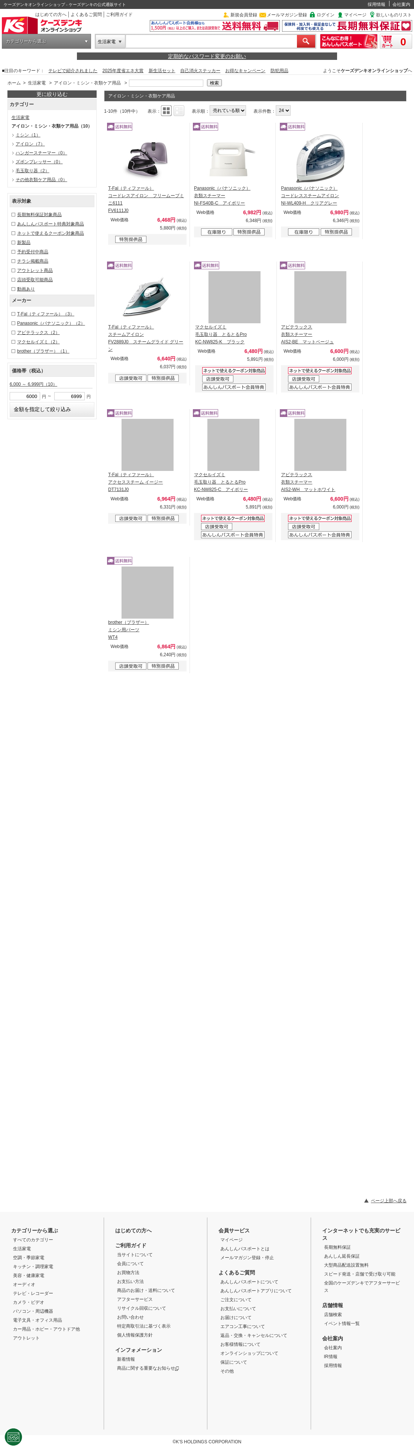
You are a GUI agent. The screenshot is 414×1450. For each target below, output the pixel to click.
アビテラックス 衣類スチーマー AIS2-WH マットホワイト (308, 482)
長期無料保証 (337, 1247)
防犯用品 (279, 70)
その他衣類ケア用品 (41, 179)
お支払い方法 (130, 1281)
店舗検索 (333, 1314)
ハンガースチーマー (41, 152)
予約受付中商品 (32, 251)
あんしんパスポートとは (244, 1248)
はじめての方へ (51, 14)
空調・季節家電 (28, 1257)
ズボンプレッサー (39, 161)
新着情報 (126, 1359)
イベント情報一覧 (342, 1323)
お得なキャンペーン (245, 70)
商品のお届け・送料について (146, 1290)
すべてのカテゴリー (33, 1239)
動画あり (26, 289)
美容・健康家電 (28, 1275)
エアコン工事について (242, 1326)
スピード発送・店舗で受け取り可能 (359, 1274)
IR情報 (330, 1356)
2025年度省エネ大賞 (123, 70)
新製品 (23, 242)
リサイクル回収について (141, 1308)
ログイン (325, 14)
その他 (227, 1371)
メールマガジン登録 (287, 14)
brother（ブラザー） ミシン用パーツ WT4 (128, 630)
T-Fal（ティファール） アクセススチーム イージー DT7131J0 (135, 482)
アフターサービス (135, 1299)
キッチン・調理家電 (33, 1266)
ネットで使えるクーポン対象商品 (50, 233)
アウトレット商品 (35, 270)
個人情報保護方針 (135, 1335)
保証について (233, 1362)
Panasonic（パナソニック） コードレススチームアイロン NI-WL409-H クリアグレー (310, 196)
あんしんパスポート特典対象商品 (50, 224)
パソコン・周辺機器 (33, 1311)
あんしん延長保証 (342, 1256)
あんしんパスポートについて (249, 1281)
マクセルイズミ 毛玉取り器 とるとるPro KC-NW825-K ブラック (221, 334)
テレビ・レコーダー (33, 1293)
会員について (130, 1263)
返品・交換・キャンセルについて (253, 1335)
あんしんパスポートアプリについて (256, 1290)
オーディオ (24, 1284)
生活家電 (107, 41)
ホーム (14, 83)
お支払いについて (238, 1308)
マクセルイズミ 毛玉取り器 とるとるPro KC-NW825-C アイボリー (221, 482)
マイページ (355, 14)
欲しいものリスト (394, 14)
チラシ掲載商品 (32, 261)
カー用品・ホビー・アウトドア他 (46, 1329)
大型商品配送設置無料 (346, 1265)
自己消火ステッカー (200, 70)
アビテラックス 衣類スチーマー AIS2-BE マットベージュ (307, 334)
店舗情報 (332, 1305)
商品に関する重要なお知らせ (148, 1368)
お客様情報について (240, 1344)
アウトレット (26, 1338)
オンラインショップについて (249, 1353)
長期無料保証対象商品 (39, 214)
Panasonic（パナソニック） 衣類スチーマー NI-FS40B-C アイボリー (222, 196)
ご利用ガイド (119, 14)
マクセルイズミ (38, 341)
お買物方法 (128, 1272)
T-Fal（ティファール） (45, 314)
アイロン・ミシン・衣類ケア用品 (87, 83)
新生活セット (162, 70)
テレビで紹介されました (72, 70)
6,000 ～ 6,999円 (33, 384)
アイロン (30, 144)
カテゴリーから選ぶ (26, 41)
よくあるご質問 (86, 14)
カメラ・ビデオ (28, 1302)
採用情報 (376, 4)
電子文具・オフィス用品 (37, 1320)
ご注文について (236, 1299)
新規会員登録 (243, 14)
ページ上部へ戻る (389, 1200)
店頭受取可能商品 (35, 279)
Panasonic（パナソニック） (51, 323)
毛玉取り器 (32, 170)
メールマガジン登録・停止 (247, 1257)
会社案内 (401, 4)
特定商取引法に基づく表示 (144, 1326)
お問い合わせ (130, 1317)
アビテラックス (38, 332)
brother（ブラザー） (43, 351)
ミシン (28, 135)
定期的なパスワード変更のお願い (207, 56)
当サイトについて (135, 1254)
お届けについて (236, 1317)
